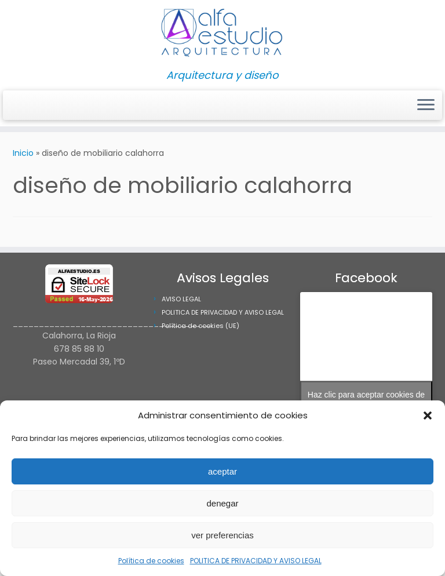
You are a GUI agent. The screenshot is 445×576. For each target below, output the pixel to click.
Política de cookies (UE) (200, 325)
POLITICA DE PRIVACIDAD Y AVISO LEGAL (256, 561)
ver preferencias (222, 535)
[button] (427, 415)
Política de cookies (151, 561)
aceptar (222, 471)
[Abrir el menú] (426, 105)
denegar (222, 503)
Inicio (23, 153)
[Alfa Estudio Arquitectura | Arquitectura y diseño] (222, 35)
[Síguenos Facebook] (24, 105)
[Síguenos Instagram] (17, 105)
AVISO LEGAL (181, 299)
